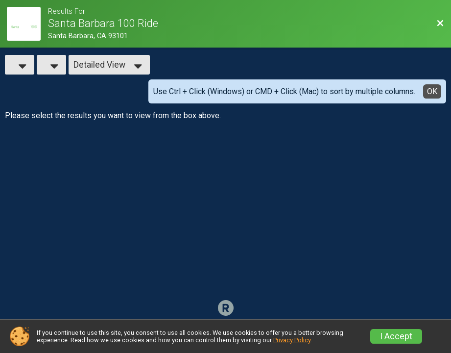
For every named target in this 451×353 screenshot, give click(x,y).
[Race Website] (27, 24)
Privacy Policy (291, 340)
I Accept (396, 336)
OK (432, 91)
